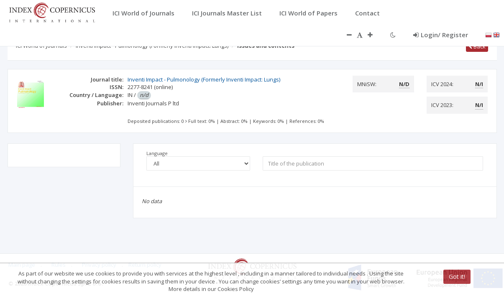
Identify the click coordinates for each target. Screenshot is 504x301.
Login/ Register (440, 35)
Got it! (457, 277)
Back (477, 46)
